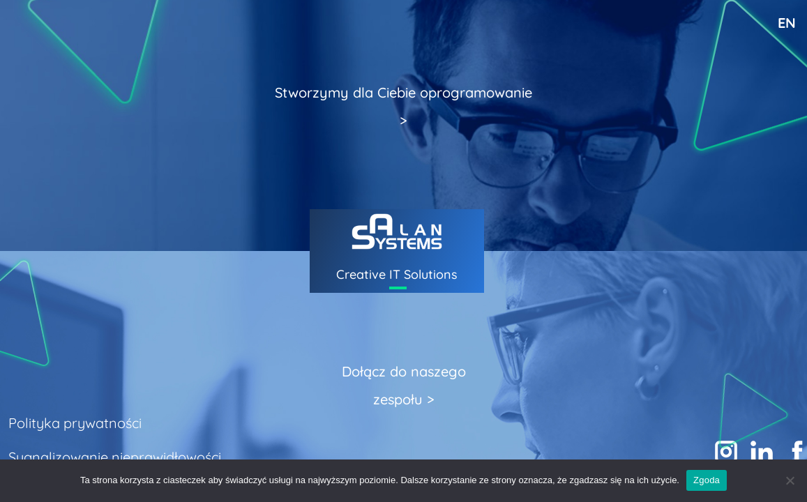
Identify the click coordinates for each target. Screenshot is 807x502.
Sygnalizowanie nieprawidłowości (114, 457)
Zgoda (706, 480)
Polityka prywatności (75, 423)
